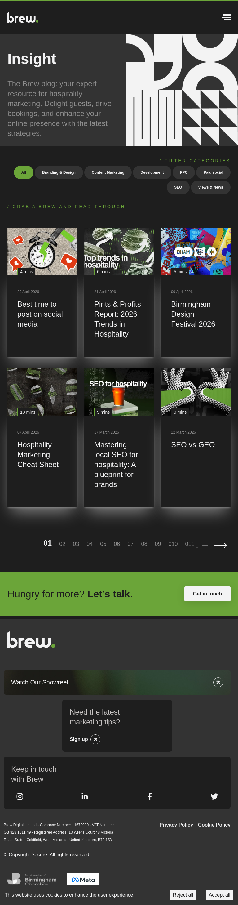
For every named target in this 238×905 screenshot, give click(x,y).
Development (152, 172)
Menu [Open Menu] (226, 17)
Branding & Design (59, 172)
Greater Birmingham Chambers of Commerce (33, 882)
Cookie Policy (214, 824)
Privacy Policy (176, 824)
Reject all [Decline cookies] (183, 895)
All (23, 172)
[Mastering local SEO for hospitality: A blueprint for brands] (119, 437)
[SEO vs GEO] (196, 437)
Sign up (79, 739)
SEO (178, 187)
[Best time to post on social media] (42, 292)
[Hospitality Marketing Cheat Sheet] (42, 437)
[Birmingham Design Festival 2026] (196, 292)
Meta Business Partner (83, 882)
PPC (184, 172)
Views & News (210, 187)
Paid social (213, 172)
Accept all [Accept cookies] (219, 895)
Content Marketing (108, 172)
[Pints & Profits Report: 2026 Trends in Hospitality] (119, 292)
